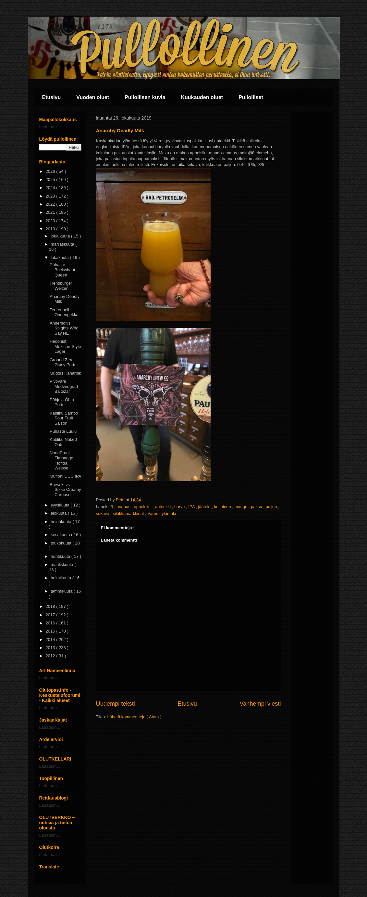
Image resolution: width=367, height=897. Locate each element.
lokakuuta (60, 257)
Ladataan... (49, 126)
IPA (192, 506)
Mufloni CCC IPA (65, 476)
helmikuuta (61, 577)
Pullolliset (251, 97)
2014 (51, 639)
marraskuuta (63, 244)
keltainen (223, 506)
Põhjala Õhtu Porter (62, 402)
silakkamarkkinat (129, 513)
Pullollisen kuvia (145, 97)
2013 (51, 647)
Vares (153, 513)
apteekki (163, 506)
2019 (51, 228)
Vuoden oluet (92, 97)
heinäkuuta (61, 521)
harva (180, 506)
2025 (51, 179)
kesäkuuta (61, 534)
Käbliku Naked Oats (63, 442)
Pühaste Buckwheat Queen (62, 269)
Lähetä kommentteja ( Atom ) (134, 716)
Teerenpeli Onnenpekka (64, 312)
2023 (51, 196)
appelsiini (143, 506)
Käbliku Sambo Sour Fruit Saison (64, 418)
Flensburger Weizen (61, 286)
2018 (51, 606)
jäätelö (205, 506)
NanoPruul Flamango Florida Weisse (61, 460)
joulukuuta (61, 236)
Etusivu (51, 97)
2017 (51, 614)
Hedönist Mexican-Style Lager (65, 346)
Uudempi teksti (115, 703)
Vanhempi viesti (260, 703)
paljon (272, 506)
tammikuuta (62, 591)
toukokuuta (61, 543)
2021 (51, 212)
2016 (51, 623)
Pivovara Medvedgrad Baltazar (64, 386)
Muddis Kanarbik (65, 373)
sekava (103, 513)
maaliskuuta (62, 564)
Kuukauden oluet (202, 97)
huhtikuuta (61, 556)
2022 (51, 204)
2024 (51, 187)
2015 (51, 631)
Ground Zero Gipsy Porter (64, 362)
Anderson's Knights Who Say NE (64, 328)
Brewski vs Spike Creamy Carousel (65, 489)
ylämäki (169, 513)
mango (242, 506)
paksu (257, 506)
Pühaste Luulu (63, 431)
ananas (123, 506)
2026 (51, 171)
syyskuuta (60, 505)
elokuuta (59, 513)
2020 (51, 220)
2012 (51, 655)
